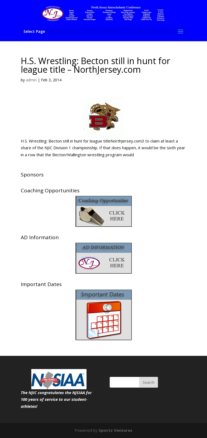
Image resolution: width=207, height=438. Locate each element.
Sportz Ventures (115, 430)
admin (31, 79)
